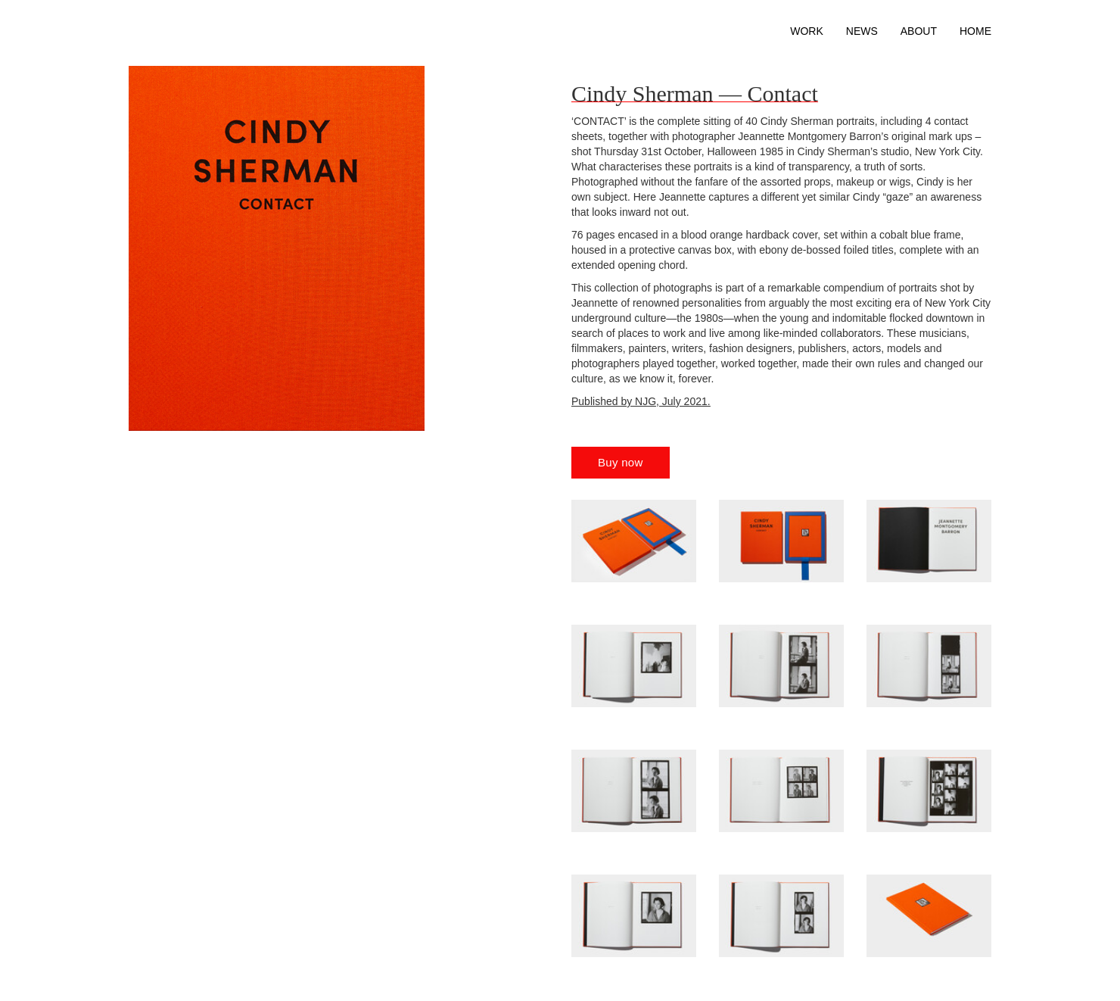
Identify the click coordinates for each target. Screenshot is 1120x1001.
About (919, 31)
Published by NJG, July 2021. (641, 401)
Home (975, 31)
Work (806, 31)
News (862, 31)
